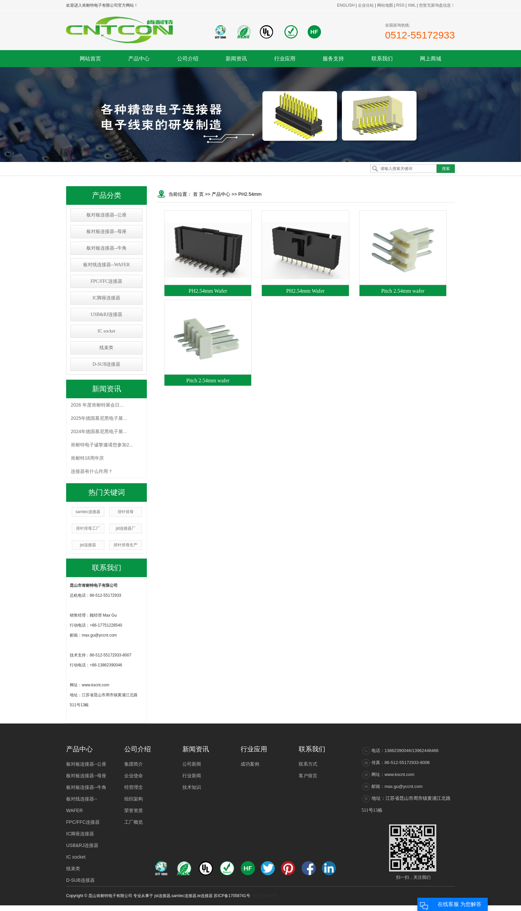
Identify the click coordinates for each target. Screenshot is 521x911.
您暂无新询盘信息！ (437, 5)
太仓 (411, 908)
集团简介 (133, 764)
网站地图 (385, 5)
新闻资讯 (236, 58)
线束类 (106, 347)
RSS (400, 5)
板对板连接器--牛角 (106, 248)
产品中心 (139, 58)
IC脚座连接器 (106, 297)
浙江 (392, 908)
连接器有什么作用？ (92, 471)
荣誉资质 (133, 810)
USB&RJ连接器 (106, 314)
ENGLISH (346, 5)
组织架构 (133, 798)
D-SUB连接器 (106, 364)
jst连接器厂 (126, 528)
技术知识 (191, 787)
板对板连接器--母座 (106, 231)
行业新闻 (191, 775)
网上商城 (430, 58)
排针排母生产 (126, 545)
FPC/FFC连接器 (107, 281)
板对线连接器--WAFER (106, 264)
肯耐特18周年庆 (87, 458)
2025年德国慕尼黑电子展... (99, 418)
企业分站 (366, 5)
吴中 (401, 908)
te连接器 (205, 895)
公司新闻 (191, 764)
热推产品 (335, 908)
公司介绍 (187, 58)
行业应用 (284, 58)
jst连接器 (88, 545)
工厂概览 (133, 822)
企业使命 (133, 775)
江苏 (374, 908)
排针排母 (126, 511)
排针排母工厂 (88, 528)
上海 (383, 908)
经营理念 (133, 787)
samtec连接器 (87, 511)
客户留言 (308, 775)
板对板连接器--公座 (106, 214)
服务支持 (333, 58)
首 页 (198, 194)
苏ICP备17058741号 (232, 895)
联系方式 (308, 764)
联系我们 (382, 58)
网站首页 (90, 58)
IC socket (106, 331)
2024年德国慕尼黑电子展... (99, 431)
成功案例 (250, 764)
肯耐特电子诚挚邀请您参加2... (102, 444)
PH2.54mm (249, 194)
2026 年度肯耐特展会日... (97, 405)
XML (412, 5)
